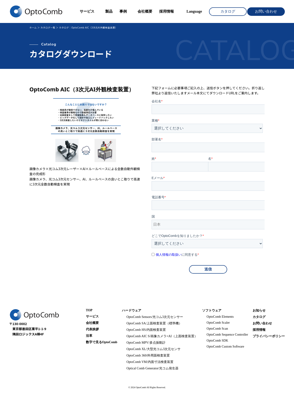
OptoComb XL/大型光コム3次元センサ (154, 349)
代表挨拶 (92, 329)
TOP (89, 310)
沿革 (89, 335)
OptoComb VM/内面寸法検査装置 (150, 362)
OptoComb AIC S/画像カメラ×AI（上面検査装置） (162, 336)
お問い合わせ (266, 11)
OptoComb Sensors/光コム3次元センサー (155, 317)
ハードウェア (131, 310)
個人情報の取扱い (168, 254)
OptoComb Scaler (218, 322)
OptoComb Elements (220, 316)
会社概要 (145, 11)
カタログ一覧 (47, 27)
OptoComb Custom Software (225, 346)
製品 (109, 11)
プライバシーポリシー (269, 336)
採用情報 (166, 11)
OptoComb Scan (217, 328)
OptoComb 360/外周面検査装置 (148, 355)
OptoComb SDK (217, 340)
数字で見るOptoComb (101, 342)
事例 (123, 11)
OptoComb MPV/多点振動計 (146, 342)
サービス (87, 11)
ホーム (33, 27)
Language (194, 11)
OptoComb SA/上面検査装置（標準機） (154, 323)
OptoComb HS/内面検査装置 (146, 329)
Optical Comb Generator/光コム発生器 (152, 368)
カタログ (227, 11)
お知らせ (259, 310)
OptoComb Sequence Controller (227, 334)
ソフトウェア (211, 310)
